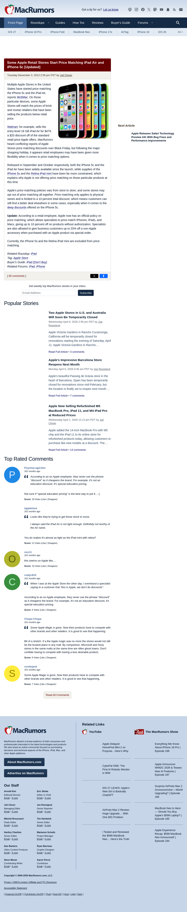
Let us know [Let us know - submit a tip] (110, 9)
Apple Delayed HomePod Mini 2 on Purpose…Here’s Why (115, 746)
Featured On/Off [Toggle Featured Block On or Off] (13, 894)
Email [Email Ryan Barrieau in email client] (40, 852)
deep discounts (16, 207)
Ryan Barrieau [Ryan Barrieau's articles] (44, 845)
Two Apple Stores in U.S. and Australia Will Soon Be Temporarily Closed (77, 317)
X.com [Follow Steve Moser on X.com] (15, 865)
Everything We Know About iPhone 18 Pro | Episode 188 (168, 746)
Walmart (12, 126)
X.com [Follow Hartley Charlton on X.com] (15, 838)
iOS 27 (12, 31)
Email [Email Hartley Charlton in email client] (7, 838)
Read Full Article (58, 356)
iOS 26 (162, 31)
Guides (60, 22)
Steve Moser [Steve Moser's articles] (10, 859)
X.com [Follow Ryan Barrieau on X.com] (48, 852)
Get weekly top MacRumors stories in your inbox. (57, 286)
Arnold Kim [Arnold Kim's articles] (10, 790)
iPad (34, 253)
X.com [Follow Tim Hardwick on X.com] (48, 824)
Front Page (15, 22)
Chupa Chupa (32, 623)
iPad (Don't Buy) (37, 262)
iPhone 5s (13, 173)
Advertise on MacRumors (25, 772)
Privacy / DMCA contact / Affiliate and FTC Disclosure (30, 882)
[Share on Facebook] (104, 276)
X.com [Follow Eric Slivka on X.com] (48, 797)
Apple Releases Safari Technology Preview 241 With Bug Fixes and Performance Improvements (152, 137)
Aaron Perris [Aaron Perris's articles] (43, 859)
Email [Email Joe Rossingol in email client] (40, 810)
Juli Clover (66, 75)
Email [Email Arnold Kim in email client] (7, 797)
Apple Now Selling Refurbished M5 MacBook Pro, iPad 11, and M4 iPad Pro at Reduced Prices (77, 415)
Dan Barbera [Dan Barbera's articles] (10, 845)
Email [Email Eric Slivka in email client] (40, 797)
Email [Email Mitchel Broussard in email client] (7, 824)
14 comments (78, 454)
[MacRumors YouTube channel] (161, 10)
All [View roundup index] (180, 31)
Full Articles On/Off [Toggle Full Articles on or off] (33, 894)
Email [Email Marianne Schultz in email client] (40, 838)
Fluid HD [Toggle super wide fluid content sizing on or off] (57, 894)
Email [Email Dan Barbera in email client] (7, 852)
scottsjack (30, 671)
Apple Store (20, 258)
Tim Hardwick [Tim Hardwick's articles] (44, 817)
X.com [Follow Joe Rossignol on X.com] (48, 810)
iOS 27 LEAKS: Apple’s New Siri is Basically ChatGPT (116, 790)
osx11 (28, 556)
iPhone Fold (57, 31)
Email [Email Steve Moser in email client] (7, 865)
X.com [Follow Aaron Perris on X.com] (48, 865)
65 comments (16, 275)
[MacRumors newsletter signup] (181, 10)
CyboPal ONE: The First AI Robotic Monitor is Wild (116, 768)
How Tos (78, 22)
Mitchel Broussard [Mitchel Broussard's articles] (13, 817)
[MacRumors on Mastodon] (155, 10)
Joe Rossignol (102, 373)
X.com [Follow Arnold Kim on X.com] (15, 797)
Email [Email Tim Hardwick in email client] (40, 824)
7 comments (77, 400)
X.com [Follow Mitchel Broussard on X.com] (15, 824)
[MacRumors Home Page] (29, 9)
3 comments (77, 356)
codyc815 (30, 579)
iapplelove (30, 512)
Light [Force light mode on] (73, 894)
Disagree (52, 503)
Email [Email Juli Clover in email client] (7, 810)
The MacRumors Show (162, 730)
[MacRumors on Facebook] (143, 10)
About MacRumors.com (24, 761)
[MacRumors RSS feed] (174, 10)
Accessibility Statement (15, 888)
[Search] (179, 22)
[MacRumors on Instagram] (136, 10)
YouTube (95, 730)
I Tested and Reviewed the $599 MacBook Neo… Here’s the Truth (115, 834)
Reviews (97, 22)
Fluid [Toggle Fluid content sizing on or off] (48, 894)
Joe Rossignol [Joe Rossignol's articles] (44, 804)
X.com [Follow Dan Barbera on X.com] (15, 852)
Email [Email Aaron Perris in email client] (40, 865)
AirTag (125, 31)
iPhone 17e (105, 31)
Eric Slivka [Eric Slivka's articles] (42, 790)
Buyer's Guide (120, 22)
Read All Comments (57, 699)
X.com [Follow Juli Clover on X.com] (15, 810)
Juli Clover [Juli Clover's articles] (9, 804)
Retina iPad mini (41, 173)
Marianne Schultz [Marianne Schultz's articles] (46, 831)
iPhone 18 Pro (33, 31)
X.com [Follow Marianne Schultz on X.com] (48, 838)
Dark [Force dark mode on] (79, 894)
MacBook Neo (81, 31)
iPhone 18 (143, 31)
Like (44, 503)
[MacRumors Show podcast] (130, 10)
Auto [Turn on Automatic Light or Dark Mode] (66, 894)
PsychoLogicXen (35, 472)
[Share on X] (94, 276)
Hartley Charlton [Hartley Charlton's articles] (12, 831)
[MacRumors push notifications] (168, 10)
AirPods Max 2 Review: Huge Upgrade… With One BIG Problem (116, 812)
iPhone (40, 266)
